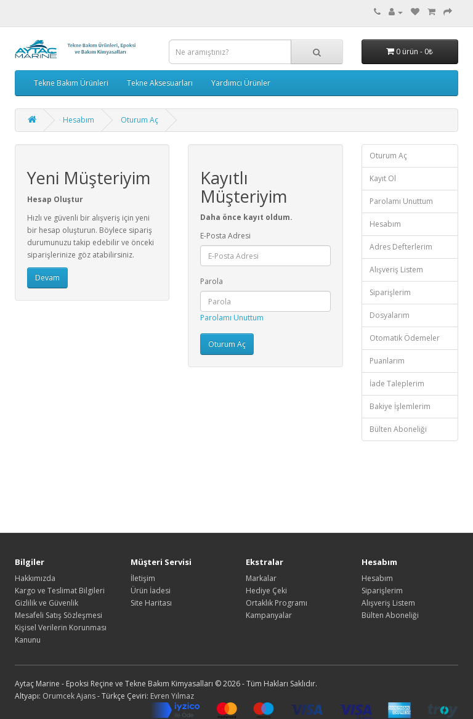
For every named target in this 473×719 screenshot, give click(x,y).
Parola (211, 281)
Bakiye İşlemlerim (400, 406)
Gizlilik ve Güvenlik (46, 603)
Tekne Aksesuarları (160, 83)
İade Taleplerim (397, 383)
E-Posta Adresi (225, 235)
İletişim (143, 578)
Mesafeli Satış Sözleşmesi (58, 615)
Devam (47, 277)
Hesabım (78, 120)
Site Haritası (151, 603)
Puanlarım (387, 360)
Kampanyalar (269, 615)
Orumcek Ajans (68, 696)
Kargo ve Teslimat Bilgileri (60, 590)
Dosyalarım (390, 315)
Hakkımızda (35, 578)
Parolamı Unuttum (232, 317)
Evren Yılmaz (172, 696)
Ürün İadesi (151, 590)
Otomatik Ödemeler (405, 338)
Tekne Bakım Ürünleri (71, 83)
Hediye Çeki (266, 590)
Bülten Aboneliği (398, 429)
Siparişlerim (390, 292)
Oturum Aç (139, 120)
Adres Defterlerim (401, 247)
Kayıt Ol (383, 178)
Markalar (261, 578)
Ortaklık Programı (276, 603)
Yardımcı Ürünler (240, 83)
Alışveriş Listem (396, 269)
